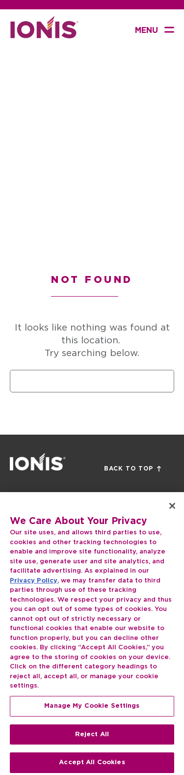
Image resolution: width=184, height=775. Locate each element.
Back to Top (132, 468)
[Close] (172, 514)
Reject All (92, 742)
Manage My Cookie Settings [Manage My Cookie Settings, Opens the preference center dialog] (91, 714)
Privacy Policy (33, 588)
